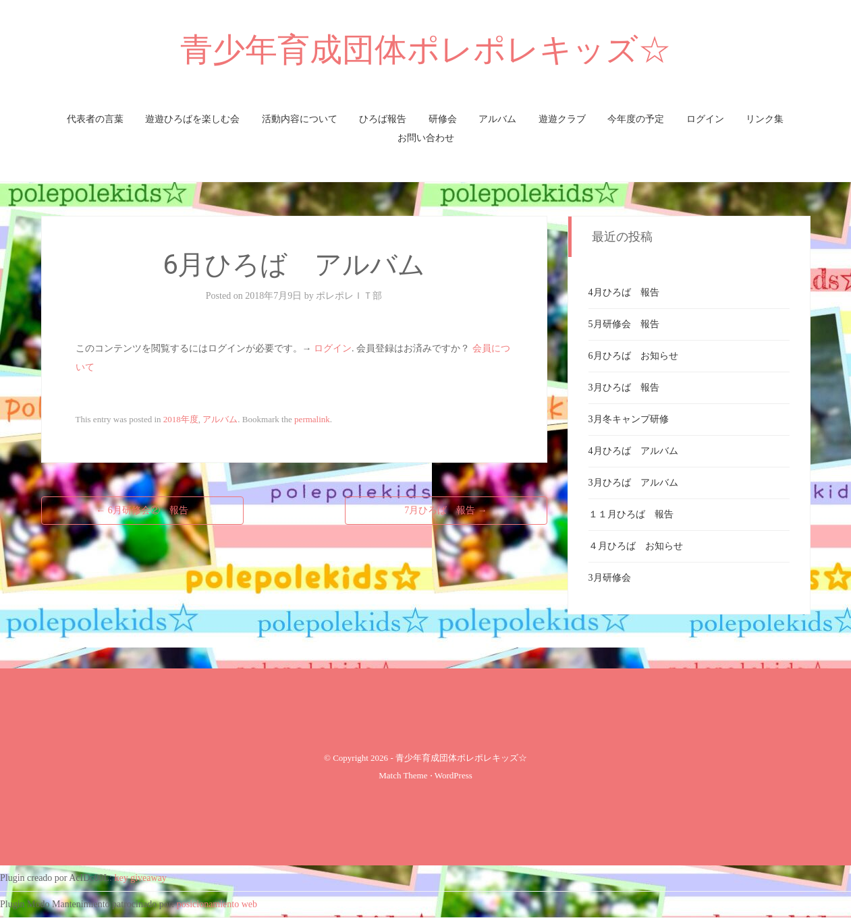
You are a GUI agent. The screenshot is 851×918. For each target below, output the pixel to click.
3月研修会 (609, 578)
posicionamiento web (217, 904)
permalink (312, 419)
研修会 (443, 119)
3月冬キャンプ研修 (628, 419)
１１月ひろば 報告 (631, 514)
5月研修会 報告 (623, 324)
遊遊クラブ (562, 119)
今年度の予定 (635, 119)
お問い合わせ (425, 138)
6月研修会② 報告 (142, 510)
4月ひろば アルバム (633, 451)
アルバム (497, 119)
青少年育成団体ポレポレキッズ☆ (425, 49)
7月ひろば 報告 (445, 510)
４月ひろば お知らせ (635, 546)
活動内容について (299, 119)
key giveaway (141, 878)
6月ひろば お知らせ (633, 356)
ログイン (705, 119)
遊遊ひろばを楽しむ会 (192, 119)
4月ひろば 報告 (623, 292)
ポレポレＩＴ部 (349, 296)
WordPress (453, 775)
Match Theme (403, 775)
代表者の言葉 (95, 119)
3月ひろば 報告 (623, 387)
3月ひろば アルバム (633, 483)
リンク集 (765, 119)
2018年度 (180, 419)
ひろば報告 (382, 119)
